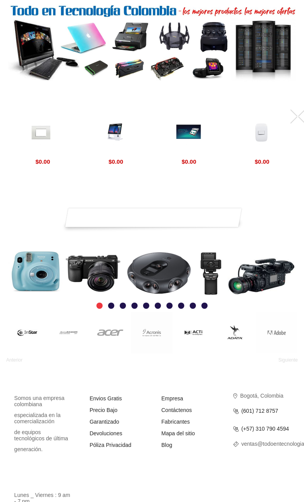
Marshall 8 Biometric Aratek (189, 152)
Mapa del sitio (178, 433)
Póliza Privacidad (110, 445)
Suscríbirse (232, 214)
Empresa (172, 398)
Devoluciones (105, 433)
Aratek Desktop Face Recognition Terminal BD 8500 (116, 152)
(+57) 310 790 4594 (265, 429)
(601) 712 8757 (259, 411)
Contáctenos (176, 410)
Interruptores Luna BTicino (262, 152)
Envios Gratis (105, 398)
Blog (166, 445)
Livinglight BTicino (42, 152)
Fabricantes (175, 422)
